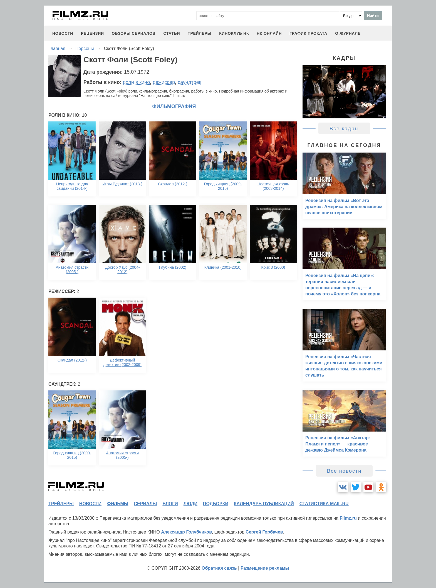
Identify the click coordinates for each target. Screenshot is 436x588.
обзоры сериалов (134, 33)
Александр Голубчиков (186, 532)
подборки (215, 503)
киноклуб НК (234, 33)
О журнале (348, 33)
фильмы (117, 503)
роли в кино (136, 82)
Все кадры (344, 128)
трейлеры (199, 33)
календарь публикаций (264, 503)
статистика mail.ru (324, 503)
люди (190, 503)
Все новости (344, 471)
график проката (308, 33)
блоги (170, 503)
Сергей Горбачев (264, 532)
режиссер (164, 82)
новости (62, 33)
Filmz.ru (348, 518)
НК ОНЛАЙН (269, 33)
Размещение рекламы (265, 568)
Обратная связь (219, 568)
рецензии (92, 33)
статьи (171, 33)
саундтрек (189, 82)
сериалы (145, 503)
